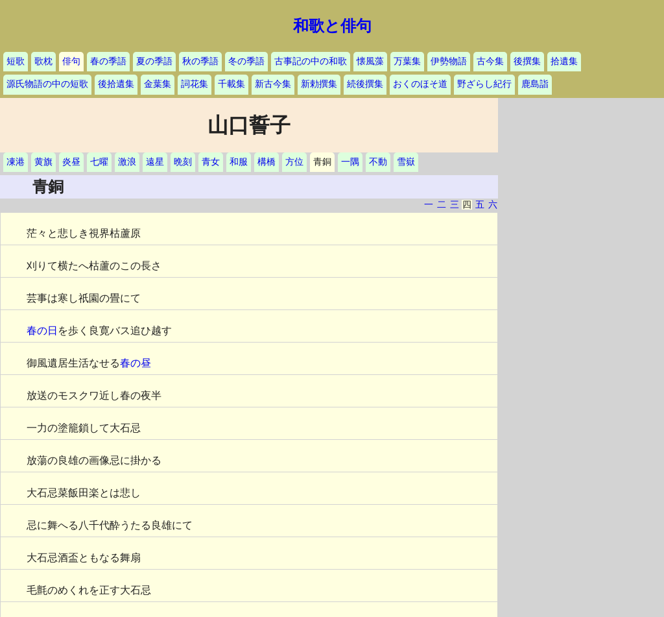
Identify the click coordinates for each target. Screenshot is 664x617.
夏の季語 (154, 61)
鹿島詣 (535, 84)
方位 (294, 162)
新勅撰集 (319, 84)
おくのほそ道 (420, 84)
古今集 (490, 61)
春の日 (42, 330)
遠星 (155, 162)
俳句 (71, 61)
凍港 (15, 162)
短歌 (15, 61)
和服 (239, 162)
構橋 (266, 162)
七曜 (99, 162)
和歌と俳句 (332, 26)
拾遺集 (564, 61)
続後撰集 (365, 84)
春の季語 (108, 61)
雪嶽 (406, 162)
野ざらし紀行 (484, 84)
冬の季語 (246, 61)
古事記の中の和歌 (310, 61)
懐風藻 (370, 61)
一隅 (350, 162)
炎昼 (71, 162)
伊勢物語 (449, 61)
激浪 (127, 162)
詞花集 (194, 84)
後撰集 (527, 61)
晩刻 (183, 162)
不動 (378, 162)
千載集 (231, 84)
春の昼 (135, 363)
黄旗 (43, 162)
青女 (211, 162)
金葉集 (157, 84)
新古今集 (273, 84)
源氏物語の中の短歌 (47, 84)
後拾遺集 (116, 84)
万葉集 (407, 61)
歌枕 (43, 61)
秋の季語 (200, 61)
